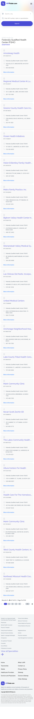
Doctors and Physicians (8, 675)
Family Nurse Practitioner (6, 630)
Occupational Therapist (6, 640)
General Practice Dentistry (7, 633)
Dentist (19, 633)
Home (3, 662)
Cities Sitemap (22, 679)
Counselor (3, 643)
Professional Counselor (6, 648)
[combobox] (17, 14)
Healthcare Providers (7, 672)
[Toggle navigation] (31, 3)
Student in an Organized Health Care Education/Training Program (8, 619)
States (3, 669)
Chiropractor (4, 638)
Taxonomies (4, 666)
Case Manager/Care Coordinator (25, 638)
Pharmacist (3, 622)
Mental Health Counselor (6, 625)
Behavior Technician (22, 620)
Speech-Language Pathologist (8, 635)
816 (27, 604)
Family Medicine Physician (24, 625)
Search (17, 23)
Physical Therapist (5, 627)
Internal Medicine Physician (24, 623)
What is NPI (21, 662)
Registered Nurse (22, 630)
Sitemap (20, 672)
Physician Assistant (22, 635)
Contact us (21, 666)
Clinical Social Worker (23, 618)
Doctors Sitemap (23, 675)
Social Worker (4, 645)
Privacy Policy (22, 669)
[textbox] (17, 14)
